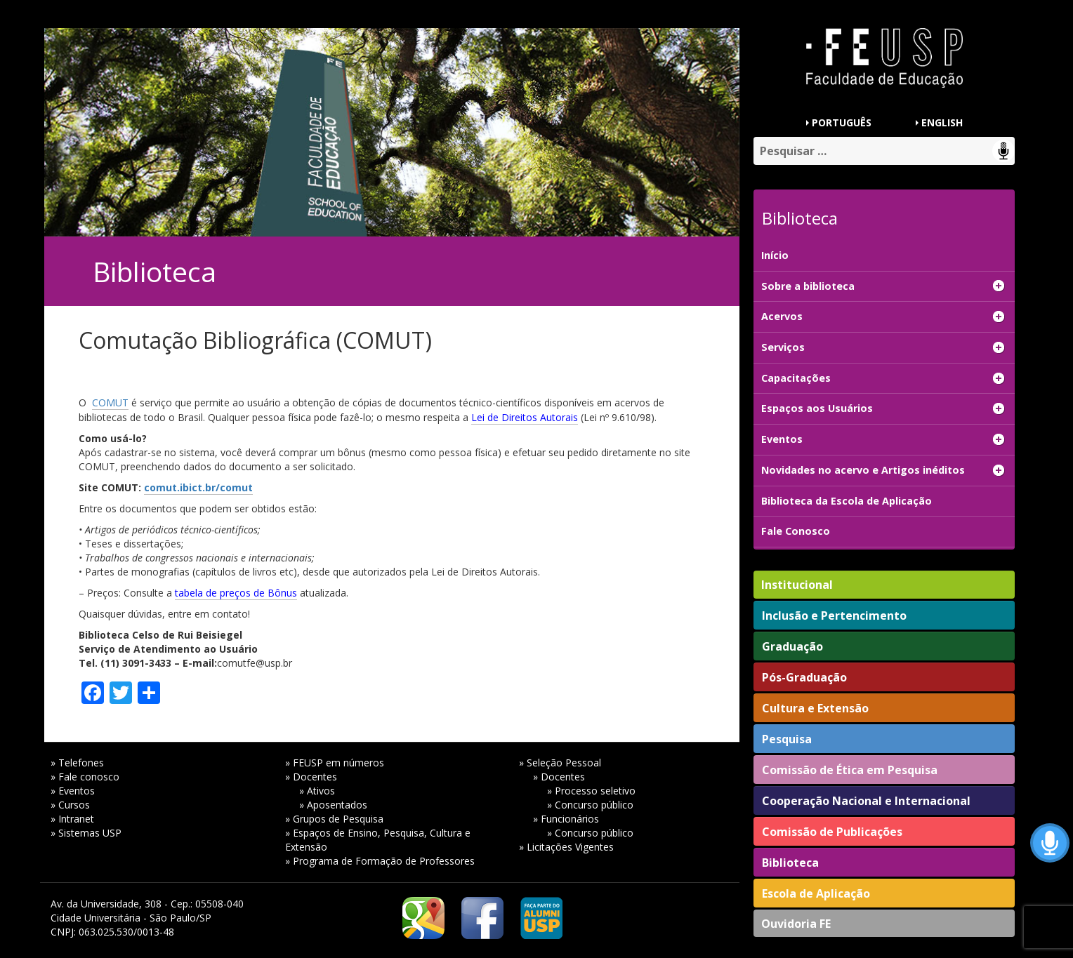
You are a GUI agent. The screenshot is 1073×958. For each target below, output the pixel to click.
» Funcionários (566, 818)
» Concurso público (590, 804)
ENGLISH (942, 122)
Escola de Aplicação (816, 893)
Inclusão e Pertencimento (834, 615)
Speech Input (1003, 151)
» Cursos (70, 804)
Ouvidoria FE (796, 923)
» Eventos (73, 790)
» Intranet (72, 818)
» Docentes (311, 776)
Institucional (797, 584)
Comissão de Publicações (832, 831)
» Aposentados (333, 804)
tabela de (197, 592)
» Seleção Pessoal (560, 762)
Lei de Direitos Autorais (524, 417)
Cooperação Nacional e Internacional (866, 801)
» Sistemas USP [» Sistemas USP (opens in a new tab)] (86, 832)
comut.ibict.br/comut (198, 487)
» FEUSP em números (334, 762)
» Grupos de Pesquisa (334, 818)
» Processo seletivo (591, 790)
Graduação (792, 646)
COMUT (110, 402)
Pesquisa (787, 739)
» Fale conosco (85, 776)
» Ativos (317, 790)
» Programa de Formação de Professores (380, 860)
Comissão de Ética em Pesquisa (849, 770)
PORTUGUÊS (841, 122)
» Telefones (77, 762)
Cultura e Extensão (815, 708)
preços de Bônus (258, 592)
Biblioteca (790, 862)
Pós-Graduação (804, 677)
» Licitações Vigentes (566, 846)
